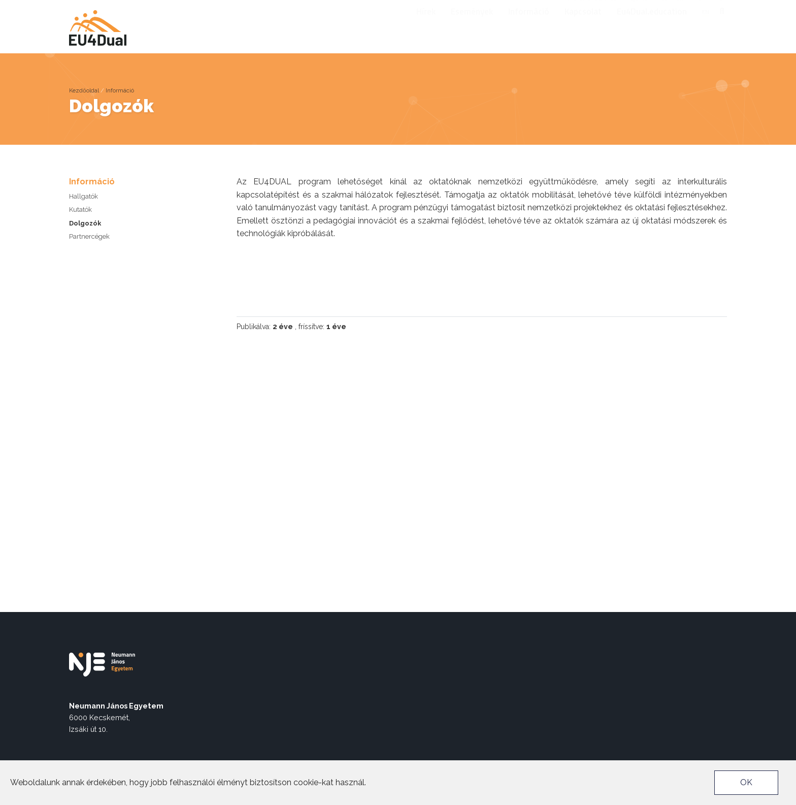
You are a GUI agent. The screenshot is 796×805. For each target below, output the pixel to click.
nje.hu (638, 8)
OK (746, 782)
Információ (528, 24)
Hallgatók (83, 196)
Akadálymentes (592, 8)
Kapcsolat (583, 24)
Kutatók (80, 209)
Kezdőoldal (84, 90)
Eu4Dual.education (652, 24)
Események (472, 24)
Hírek (426, 24)
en (705, 25)
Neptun (672, 8)
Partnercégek (89, 236)
